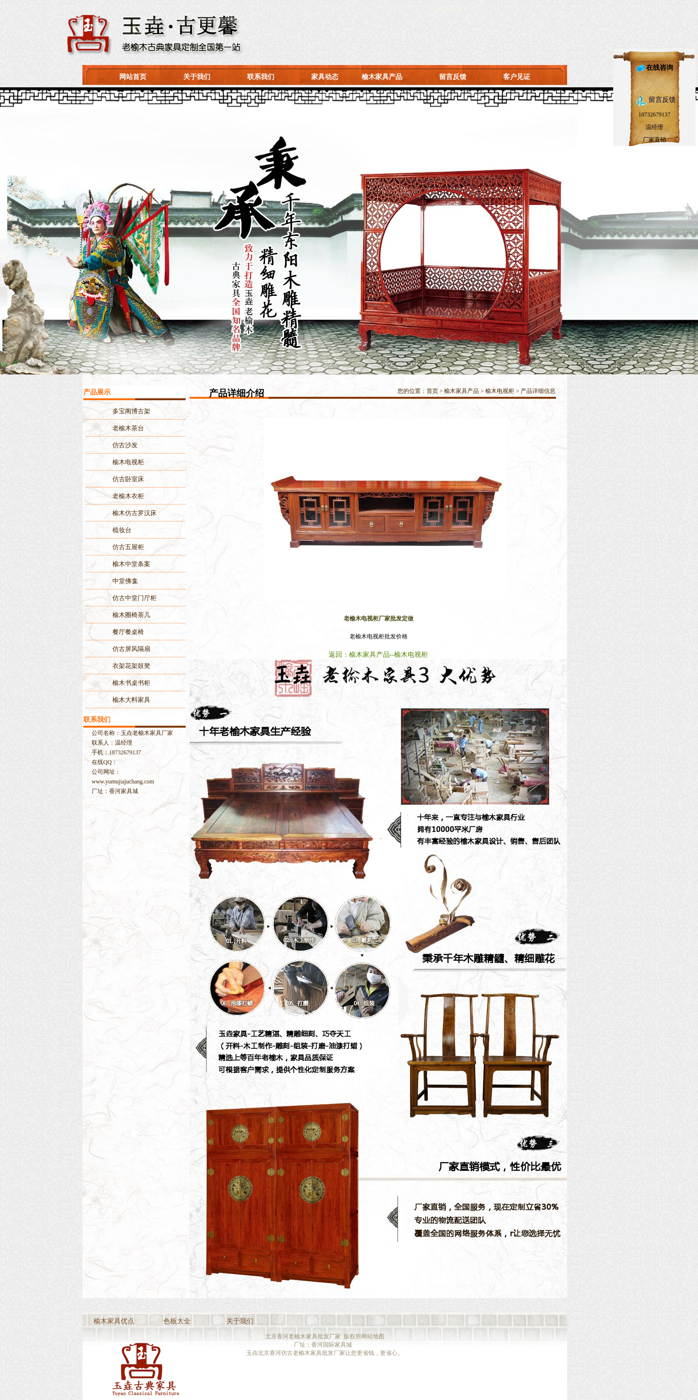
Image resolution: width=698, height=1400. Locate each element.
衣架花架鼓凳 (131, 665)
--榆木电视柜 (409, 654)
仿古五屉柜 (128, 547)
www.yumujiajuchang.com (123, 781)
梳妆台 (121, 530)
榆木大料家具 (131, 699)
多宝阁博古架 (131, 411)
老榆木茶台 (128, 428)
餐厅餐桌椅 (128, 631)
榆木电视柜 (499, 391)
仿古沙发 (125, 445)
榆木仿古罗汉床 (134, 513)
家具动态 (324, 77)
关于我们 (196, 77)
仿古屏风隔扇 (131, 648)
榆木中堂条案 (131, 564)
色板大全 (176, 1321)
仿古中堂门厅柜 (134, 598)
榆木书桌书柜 (131, 682)
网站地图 (372, 1336)
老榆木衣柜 (128, 496)
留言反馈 (452, 77)
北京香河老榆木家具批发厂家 (303, 1336)
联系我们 (260, 77)
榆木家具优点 (114, 1321)
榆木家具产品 (382, 77)
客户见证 (516, 77)
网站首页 (132, 77)
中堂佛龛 (125, 581)
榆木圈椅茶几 (131, 615)
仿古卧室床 (128, 479)
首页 (432, 391)
